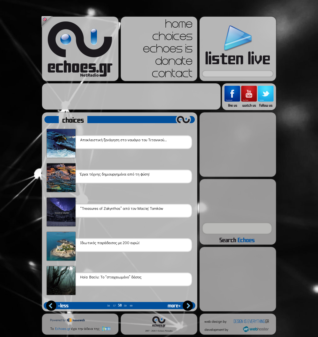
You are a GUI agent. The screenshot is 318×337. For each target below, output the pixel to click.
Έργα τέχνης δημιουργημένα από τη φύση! (98, 177)
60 (131, 305)
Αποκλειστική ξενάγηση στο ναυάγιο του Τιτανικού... (107, 142)
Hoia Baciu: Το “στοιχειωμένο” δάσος (94, 280)
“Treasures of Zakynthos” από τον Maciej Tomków (105, 211)
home (178, 25)
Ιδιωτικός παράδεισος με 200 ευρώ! (93, 245)
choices (172, 38)
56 (108, 305)
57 (114, 305)
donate (173, 62)
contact (172, 75)
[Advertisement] (131, 96)
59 (125, 305)
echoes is (167, 50)
